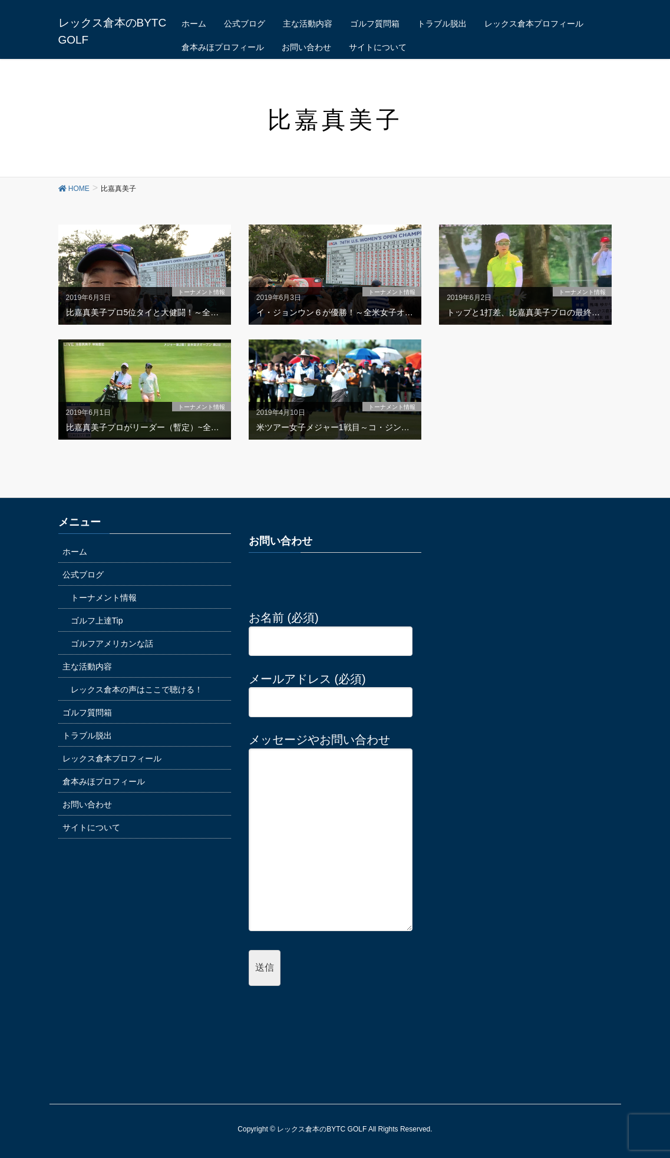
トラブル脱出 (87, 735)
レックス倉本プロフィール (111, 758)
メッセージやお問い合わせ (331, 833)
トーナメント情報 (104, 597)
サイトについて (91, 827)
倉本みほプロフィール (103, 781)
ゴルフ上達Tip (97, 620)
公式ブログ (83, 574)
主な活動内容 (87, 666)
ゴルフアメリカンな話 (112, 643)
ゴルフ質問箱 (87, 712)
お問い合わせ (87, 804)
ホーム (74, 551)
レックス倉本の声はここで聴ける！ (137, 689)
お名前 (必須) (331, 629)
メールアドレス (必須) (331, 690)
